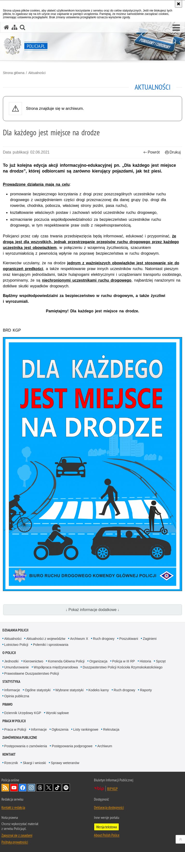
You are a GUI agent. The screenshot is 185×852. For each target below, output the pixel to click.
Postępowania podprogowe (72, 746)
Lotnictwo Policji (16, 645)
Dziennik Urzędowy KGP (22, 713)
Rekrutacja (111, 729)
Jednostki (11, 661)
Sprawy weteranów (65, 763)
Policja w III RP (123, 661)
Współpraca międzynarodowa (56, 667)
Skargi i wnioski (34, 763)
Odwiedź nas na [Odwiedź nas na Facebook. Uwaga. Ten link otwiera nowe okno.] (22, 787)
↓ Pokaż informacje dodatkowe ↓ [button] (92, 610)
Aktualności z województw (45, 639)
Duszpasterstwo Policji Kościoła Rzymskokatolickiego (122, 667)
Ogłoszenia (60, 729)
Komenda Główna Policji (66, 661)
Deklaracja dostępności (109, 807)
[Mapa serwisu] (14, 27)
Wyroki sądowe (57, 713)
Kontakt (9, 754)
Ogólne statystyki (38, 690)
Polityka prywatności (14, 842)
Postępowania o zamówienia (25, 746)
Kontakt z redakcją (13, 807)
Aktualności (37, 73)
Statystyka (11, 681)
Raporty (146, 690)
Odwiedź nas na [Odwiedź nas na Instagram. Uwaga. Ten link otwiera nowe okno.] (31, 787)
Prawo (7, 704)
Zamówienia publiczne (19, 737)
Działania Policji (15, 630)
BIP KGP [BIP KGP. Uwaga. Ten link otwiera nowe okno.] (112, 788)
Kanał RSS (5, 787)
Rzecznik (11, 763)
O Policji (9, 652)
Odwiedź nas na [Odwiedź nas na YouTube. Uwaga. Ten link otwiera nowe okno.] (14, 787)
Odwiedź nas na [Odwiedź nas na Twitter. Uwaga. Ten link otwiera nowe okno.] (49, 787)
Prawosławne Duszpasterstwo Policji (31, 673)
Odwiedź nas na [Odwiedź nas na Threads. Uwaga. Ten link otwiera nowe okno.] (40, 787)
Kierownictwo (33, 661)
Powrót (151, 152)
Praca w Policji (14, 720)
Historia (145, 661)
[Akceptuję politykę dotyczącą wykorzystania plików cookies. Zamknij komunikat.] (178, 4)
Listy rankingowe (85, 729)
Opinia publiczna (16, 696)
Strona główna (14, 73)
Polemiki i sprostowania (50, 645)
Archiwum (104, 746)
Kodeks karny (98, 690)
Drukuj (173, 152)
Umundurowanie (16, 667)
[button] (176, 28)
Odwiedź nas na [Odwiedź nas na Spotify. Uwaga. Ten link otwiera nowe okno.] (66, 787)
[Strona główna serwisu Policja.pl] (6, 27)
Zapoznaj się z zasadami (16, 835)
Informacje (12, 690)
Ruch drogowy (104, 639)
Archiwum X (79, 639)
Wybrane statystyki (69, 690)
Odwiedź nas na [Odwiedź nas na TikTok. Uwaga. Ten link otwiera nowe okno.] (57, 787)
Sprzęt (160, 661)
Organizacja (98, 661)
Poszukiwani (128, 639)
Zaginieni (150, 639)
